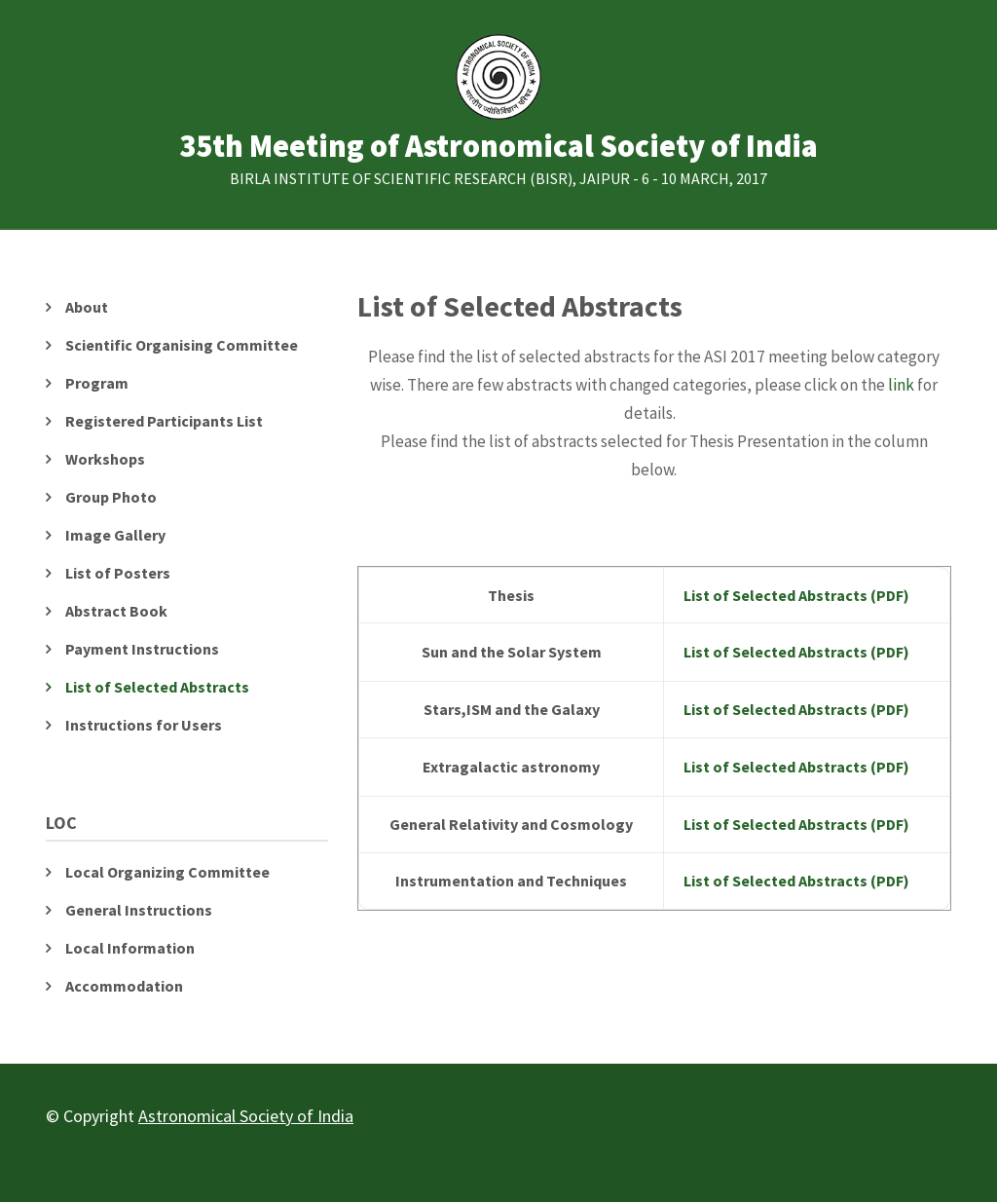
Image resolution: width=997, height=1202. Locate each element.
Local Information (130, 948)
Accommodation (124, 985)
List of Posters (117, 572)
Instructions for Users (143, 724)
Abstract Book (116, 610)
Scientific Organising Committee (181, 345)
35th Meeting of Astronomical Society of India (498, 147)
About (86, 307)
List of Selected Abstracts (157, 686)
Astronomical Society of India (245, 1116)
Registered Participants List (164, 421)
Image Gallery (115, 535)
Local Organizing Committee (167, 872)
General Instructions (138, 910)
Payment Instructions (142, 648)
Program (97, 383)
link (902, 384)
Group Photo (111, 497)
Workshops (105, 459)
